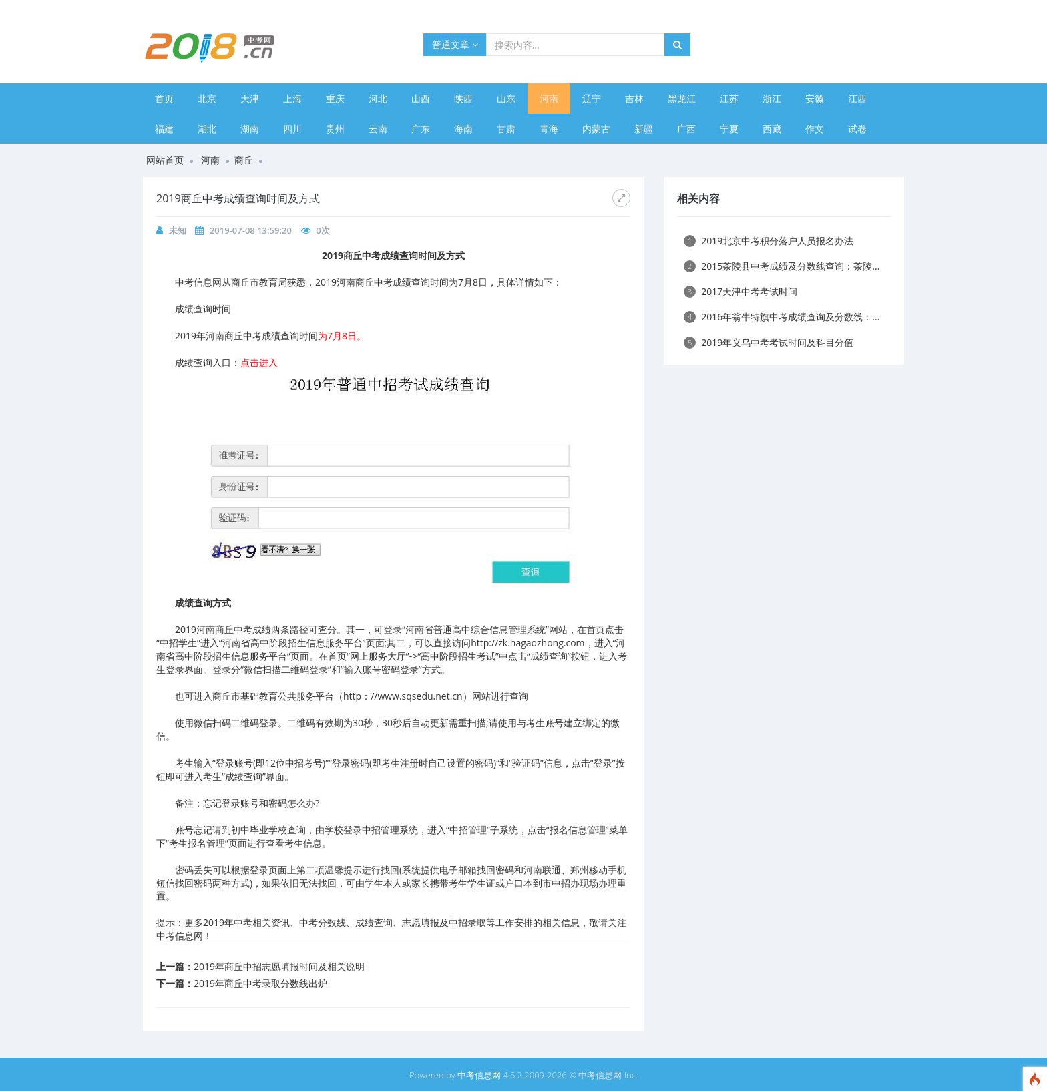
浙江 (772, 98)
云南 (378, 128)
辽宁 (591, 98)
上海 (292, 98)
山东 (506, 98)
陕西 (463, 98)
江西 (857, 98)
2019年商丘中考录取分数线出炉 (260, 983)
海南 (463, 128)
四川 (292, 128)
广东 (420, 128)
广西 (686, 128)
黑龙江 (682, 98)
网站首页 (165, 160)
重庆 (335, 98)
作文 (814, 128)
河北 (378, 98)
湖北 (207, 128)
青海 (549, 128)
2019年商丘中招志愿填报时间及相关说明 (279, 966)
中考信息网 (479, 1075)
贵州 (335, 128)
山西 (420, 98)
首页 (164, 98)
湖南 (249, 128)
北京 (207, 98)
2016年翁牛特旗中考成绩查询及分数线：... (781, 316)
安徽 (814, 98)
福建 (164, 128)
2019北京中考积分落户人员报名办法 (768, 240)
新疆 (643, 128)
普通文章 (455, 44)
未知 (177, 230)
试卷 (857, 128)
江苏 (729, 98)
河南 (549, 98)
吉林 (634, 98)
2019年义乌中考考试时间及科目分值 (768, 342)
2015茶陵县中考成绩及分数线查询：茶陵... (781, 266)
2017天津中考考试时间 (740, 291)
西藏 (772, 128)
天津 (249, 98)
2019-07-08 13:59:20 (251, 230)
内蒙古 (596, 128)
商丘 (243, 160)
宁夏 (729, 128)
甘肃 (506, 128)
